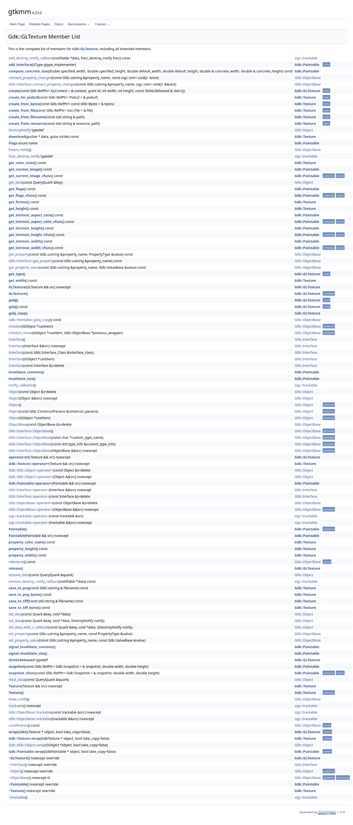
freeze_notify (19, 149)
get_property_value (24, 267)
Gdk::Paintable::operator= (30, 483)
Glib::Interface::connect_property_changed (42, 84)
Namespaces (79, 24)
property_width (22, 555)
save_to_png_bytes (24, 594)
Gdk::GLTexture (85, 49)
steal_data (17, 679)
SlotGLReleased (22, 660)
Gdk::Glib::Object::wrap (27, 745)
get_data (16, 182)
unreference (18, 725)
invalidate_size (21, 378)
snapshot (16, 666)
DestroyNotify (20, 130)
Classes (102, 24)
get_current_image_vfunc (30, 175)
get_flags (16, 189)
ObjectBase (18, 424)
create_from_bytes (24, 104)
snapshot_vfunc (22, 673)
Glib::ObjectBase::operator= (31, 503)
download (17, 136)
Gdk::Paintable (306, 64)
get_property (19, 254)
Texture (15, 686)
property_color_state (26, 542)
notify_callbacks (21, 385)
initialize (15, 326)
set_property (19, 633)
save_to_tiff (18, 601)
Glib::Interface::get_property (31, 261)
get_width (17, 280)
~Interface (17, 764)
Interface (16, 339)
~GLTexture (18, 758)
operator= (17, 457)
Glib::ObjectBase (307, 77)
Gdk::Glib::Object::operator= (31, 470)
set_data (15, 614)
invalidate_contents (25, 372)
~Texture (16, 790)
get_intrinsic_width (25, 241)
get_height (18, 208)
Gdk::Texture (305, 97)
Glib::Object (303, 130)
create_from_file (22, 110)
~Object (15, 771)
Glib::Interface (305, 339)
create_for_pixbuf (23, 97)
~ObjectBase (19, 777)
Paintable (17, 529)
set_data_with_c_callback (28, 627)
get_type (16, 274)
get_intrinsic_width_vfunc (30, 247)
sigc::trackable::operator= (29, 516)
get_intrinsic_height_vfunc (31, 234)
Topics (58, 24)
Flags (13, 143)
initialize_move (20, 332)
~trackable (17, 797)
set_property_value (24, 640)
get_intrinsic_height (25, 228)
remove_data (19, 575)
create (14, 90)
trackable (16, 705)
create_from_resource (27, 123)
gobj (12, 300)
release (15, 568)
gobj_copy (17, 313)
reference (16, 561)
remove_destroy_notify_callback (34, 581)
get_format (18, 202)
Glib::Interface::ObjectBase (30, 431)
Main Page (17, 24)
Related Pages (39, 24)
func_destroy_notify (24, 156)
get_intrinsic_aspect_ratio (30, 215)
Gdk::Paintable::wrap (26, 751)
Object (14, 391)
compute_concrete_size (28, 71)
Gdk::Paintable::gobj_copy (29, 319)
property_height (22, 548)
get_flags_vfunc (22, 195)
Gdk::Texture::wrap (25, 738)
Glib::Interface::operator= (29, 489)
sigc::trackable (305, 58)
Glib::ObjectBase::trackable (30, 712)
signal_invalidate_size (27, 653)
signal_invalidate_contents (31, 646)
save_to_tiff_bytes (24, 607)
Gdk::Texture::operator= (29, 463)
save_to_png (19, 588)
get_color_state (21, 162)
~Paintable (18, 784)
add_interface (20, 64)
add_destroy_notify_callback (31, 58)
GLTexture (17, 287)
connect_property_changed (30, 77)
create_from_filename (27, 117)
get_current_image (24, 169)
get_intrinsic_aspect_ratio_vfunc (36, 221)
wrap (13, 732)
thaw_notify (18, 699)
